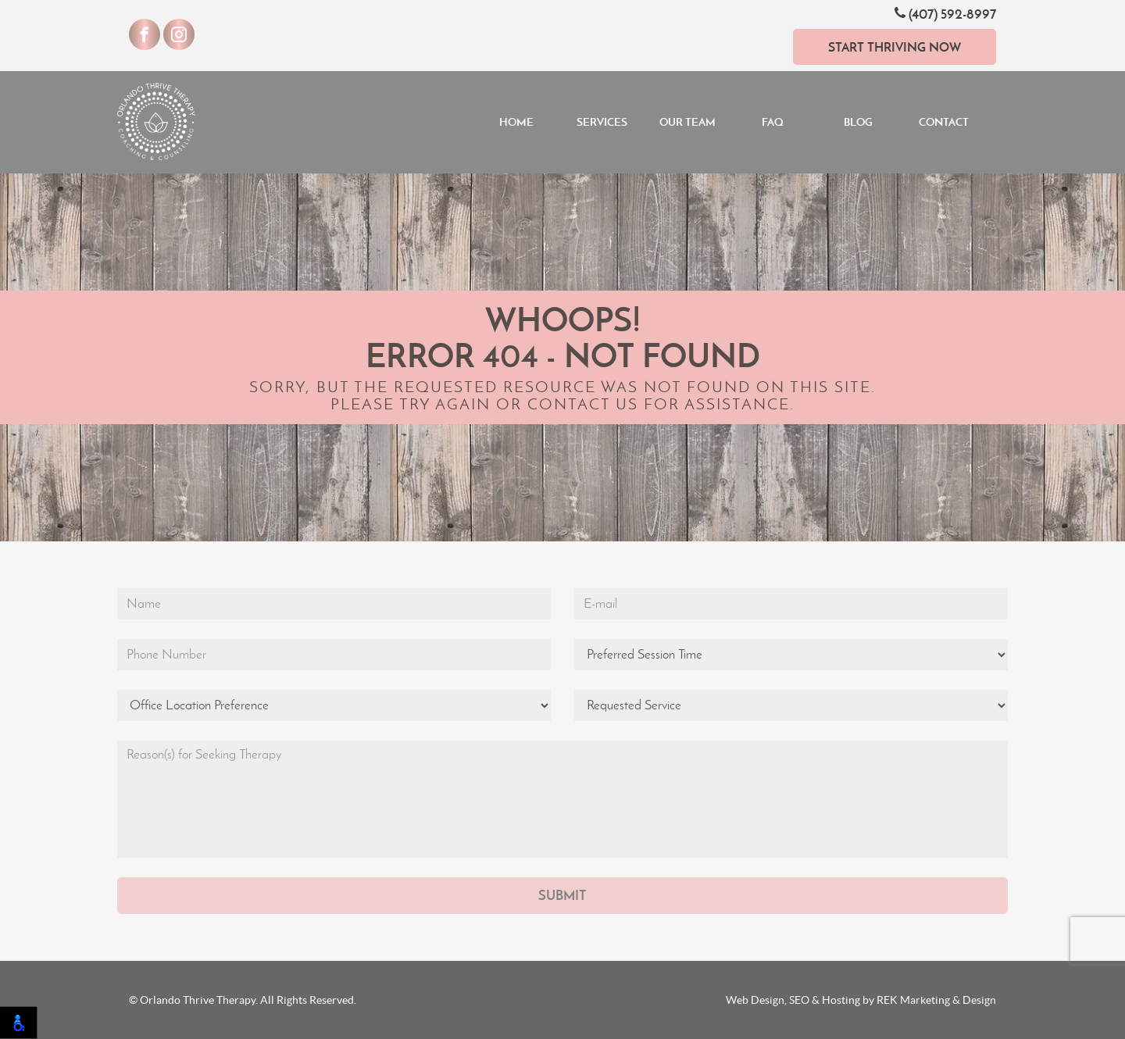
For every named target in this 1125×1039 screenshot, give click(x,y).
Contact (944, 122)
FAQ (773, 122)
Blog (858, 122)
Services (602, 122)
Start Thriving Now (894, 47)
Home (516, 122)
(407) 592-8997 (945, 14)
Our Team (687, 122)
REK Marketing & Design (936, 1000)
